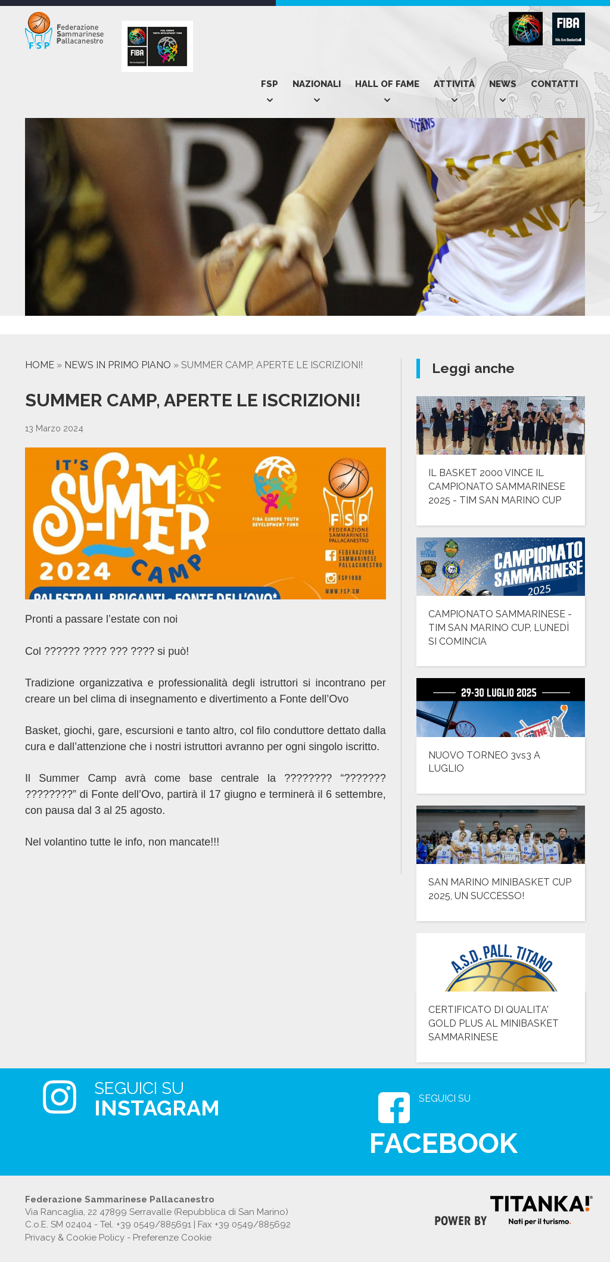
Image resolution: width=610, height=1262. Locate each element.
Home (39, 365)
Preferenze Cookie (172, 1237)
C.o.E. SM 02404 (58, 1224)
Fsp (269, 84)
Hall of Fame (387, 84)
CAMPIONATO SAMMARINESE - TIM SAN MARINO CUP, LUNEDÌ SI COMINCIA (500, 627)
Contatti (554, 84)
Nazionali (316, 84)
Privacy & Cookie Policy (75, 1237)
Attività (454, 84)
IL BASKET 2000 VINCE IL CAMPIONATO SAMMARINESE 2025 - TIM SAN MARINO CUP (496, 486)
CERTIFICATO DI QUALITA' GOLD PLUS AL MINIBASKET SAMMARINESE (493, 1023)
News (502, 84)
